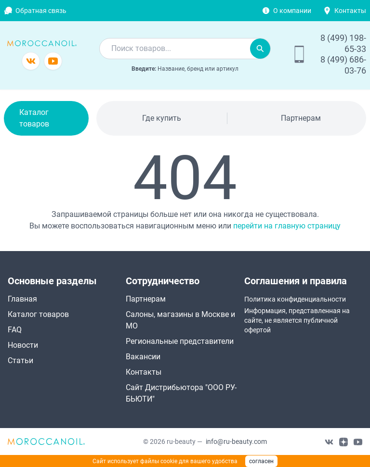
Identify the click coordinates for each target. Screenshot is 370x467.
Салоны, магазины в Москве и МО (180, 320)
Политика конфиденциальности (295, 299)
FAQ (15, 329)
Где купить (161, 118)
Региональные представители (180, 341)
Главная (22, 298)
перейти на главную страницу (287, 225)
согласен (261, 461)
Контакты (350, 10)
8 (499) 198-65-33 (343, 43)
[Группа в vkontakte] (31, 61)
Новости (23, 345)
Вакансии (143, 356)
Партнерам (301, 118)
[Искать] (260, 48)
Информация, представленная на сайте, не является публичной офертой (297, 320)
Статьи (20, 360)
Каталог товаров (34, 118)
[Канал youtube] (53, 61)
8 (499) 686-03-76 (343, 65)
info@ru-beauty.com (236, 441)
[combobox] (175, 48)
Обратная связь (40, 10)
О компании (292, 10)
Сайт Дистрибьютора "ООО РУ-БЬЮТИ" (181, 393)
